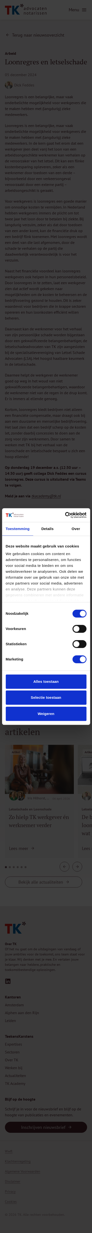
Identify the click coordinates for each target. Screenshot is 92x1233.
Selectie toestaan (46, 697)
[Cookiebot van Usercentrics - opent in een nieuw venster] (65, 515)
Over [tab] (76, 529)
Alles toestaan (46, 681)
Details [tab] (47, 529)
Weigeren (46, 714)
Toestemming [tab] (18, 529)
